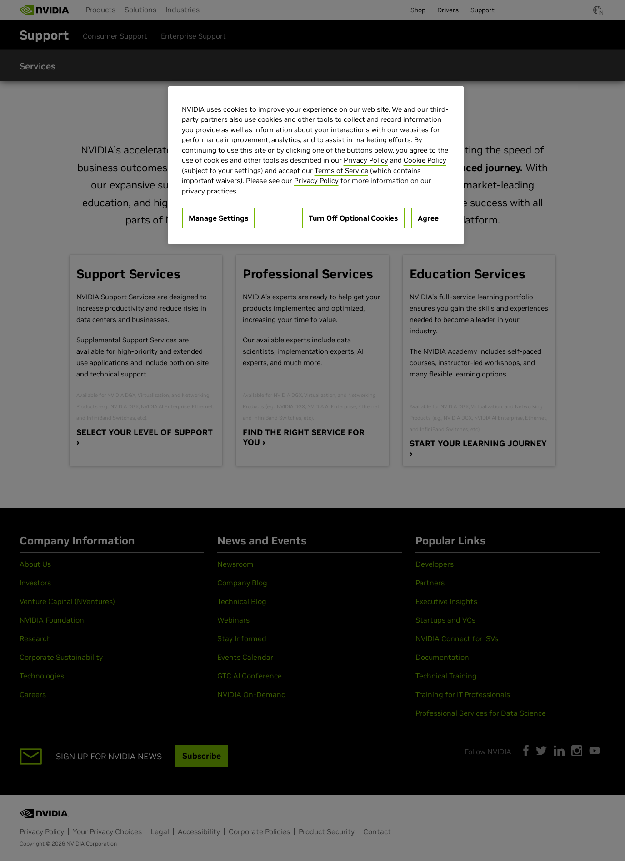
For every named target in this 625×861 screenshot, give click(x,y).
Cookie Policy (425, 160)
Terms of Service (341, 170)
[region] (316, 165)
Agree (428, 218)
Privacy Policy (366, 160)
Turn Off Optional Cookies (353, 218)
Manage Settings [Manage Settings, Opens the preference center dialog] (218, 218)
